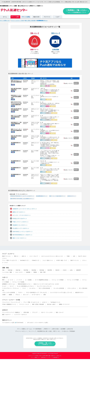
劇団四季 (78, 270)
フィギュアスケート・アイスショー (10, 288)
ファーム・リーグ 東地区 (58, 279)
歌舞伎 (35, 272)
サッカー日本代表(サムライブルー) (25, 286)
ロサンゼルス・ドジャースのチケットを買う (37, 322)
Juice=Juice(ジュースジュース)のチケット (23, 231)
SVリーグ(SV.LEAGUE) (44, 288)
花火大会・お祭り (51, 304)
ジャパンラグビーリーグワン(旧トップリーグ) (61, 292)
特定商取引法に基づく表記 (44, 331)
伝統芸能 (28, 272)
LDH (74, 256)
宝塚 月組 (18, 270)
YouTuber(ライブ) (24, 260)
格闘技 (10, 294)
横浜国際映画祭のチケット (41, 196)
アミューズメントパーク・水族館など (11, 312)
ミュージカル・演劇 (7, 272)
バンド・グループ (33, 256)
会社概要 (63, 328)
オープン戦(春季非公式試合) (41, 279)
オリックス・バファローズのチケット (22, 215)
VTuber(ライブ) (35, 260)
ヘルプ (57, 16)
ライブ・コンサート (8, 254)
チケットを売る (26, 16)
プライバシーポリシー (21, 331)
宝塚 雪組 (26, 270)
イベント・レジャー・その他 (11, 300)
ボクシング (25, 294)
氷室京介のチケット (72, 196)
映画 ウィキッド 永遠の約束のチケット (57, 196)
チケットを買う (15, 16)
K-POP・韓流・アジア (61, 260)
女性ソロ (24, 256)
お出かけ (5, 310)
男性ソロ (16, 256)
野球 (3, 279)
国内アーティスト (6, 256)
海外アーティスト (74, 260)
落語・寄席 (42, 272)
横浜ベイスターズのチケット (19, 238)
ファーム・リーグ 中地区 (73, 279)
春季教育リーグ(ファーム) (8, 284)
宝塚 (3, 270)
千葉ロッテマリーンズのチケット (20, 221)
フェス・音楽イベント (48, 260)
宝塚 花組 (10, 270)
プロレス (17, 294)
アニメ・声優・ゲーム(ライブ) (9, 260)
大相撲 (3, 294)
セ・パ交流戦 (28, 279)
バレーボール (32, 288)
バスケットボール (71, 288)
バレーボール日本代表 (58, 288)
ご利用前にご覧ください (76, 11)
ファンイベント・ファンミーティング (11, 302)
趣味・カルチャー (6, 314)
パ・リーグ (19, 279)
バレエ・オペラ (18, 272)
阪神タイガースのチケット (19, 212)
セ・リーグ (10, 279)
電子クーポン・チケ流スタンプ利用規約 (64, 331)
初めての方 (36, 16)
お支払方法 (70, 328)
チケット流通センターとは (24, 328)
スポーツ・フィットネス (46, 312)
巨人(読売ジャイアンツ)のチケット (21, 228)
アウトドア (35, 312)
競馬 (45, 294)
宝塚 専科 (49, 270)
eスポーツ (44, 302)
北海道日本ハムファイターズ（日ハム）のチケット (25, 208)
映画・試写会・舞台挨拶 (38, 304)
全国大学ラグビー (79, 292)
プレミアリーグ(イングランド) (44, 286)
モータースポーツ (36, 294)
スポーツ (5, 277)
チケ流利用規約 (37, 328)
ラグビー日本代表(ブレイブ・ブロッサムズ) (36, 292)
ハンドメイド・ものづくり (20, 314)
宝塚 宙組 (42, 270)
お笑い (71, 270)
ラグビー (20, 292)
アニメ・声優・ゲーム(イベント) (31, 302)
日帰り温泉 (26, 312)
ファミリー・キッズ (24, 304)
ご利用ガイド (46, 328)
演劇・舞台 (5, 267)
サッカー (4, 286)
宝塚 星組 (34, 270)
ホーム (5, 16)
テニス (24, 288)
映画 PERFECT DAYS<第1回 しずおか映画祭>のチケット (22, 198)
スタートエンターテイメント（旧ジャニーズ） (52, 256)
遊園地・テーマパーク (64, 304)
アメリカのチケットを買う (8, 322)
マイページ (47, 16)
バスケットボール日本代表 (8, 292)
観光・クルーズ (59, 312)
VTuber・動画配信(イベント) (9, 304)
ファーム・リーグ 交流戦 (18, 282)
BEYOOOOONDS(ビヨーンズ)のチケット (22, 234)
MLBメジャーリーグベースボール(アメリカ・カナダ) (46, 284)
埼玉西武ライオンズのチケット (20, 225)
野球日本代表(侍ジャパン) (24, 284)
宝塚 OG (57, 270)
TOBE (68, 256)
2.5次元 (64, 270)
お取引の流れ (55, 328)
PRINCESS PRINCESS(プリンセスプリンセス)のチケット (22, 196)
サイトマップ (32, 331)
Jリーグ (12, 286)
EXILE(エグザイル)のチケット (20, 218)
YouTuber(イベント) (55, 302)
